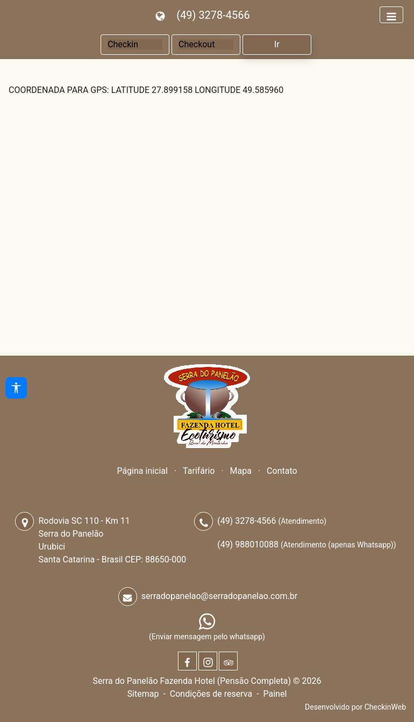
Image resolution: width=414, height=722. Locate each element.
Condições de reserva (211, 694)
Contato (282, 471)
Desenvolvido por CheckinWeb (355, 707)
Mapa (241, 471)
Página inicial (142, 471)
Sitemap (143, 694)
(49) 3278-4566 (213, 15)
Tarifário (199, 471)
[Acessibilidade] (16, 388)
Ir (277, 44)
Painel (275, 694)
